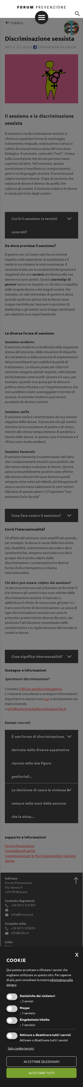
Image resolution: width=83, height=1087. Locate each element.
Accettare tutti (41, 1073)
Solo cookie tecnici (21, 1048)
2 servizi (26, 1001)
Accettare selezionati (42, 1061)
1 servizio (27, 1013)
